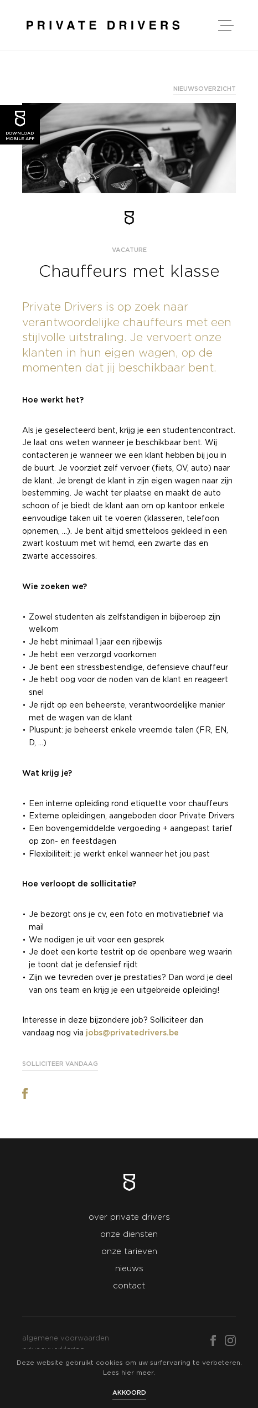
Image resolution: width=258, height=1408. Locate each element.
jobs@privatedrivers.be (132, 1033)
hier (127, 1372)
